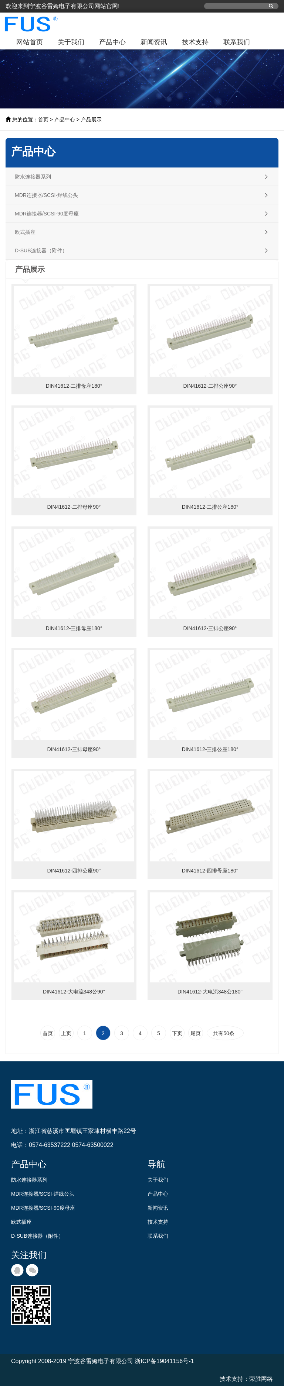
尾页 (195, 1033)
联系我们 (236, 42)
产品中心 (112, 42)
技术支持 (195, 42)
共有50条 (225, 1033)
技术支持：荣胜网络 (246, 1379)
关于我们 (71, 42)
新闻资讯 (154, 42)
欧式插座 (21, 1222)
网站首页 (29, 42)
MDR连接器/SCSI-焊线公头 (42, 1194)
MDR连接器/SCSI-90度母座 (43, 1208)
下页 (177, 1033)
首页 (43, 119)
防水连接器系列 (29, 1180)
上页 (66, 1033)
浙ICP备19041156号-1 (164, 1361)
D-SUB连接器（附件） (37, 1236)
